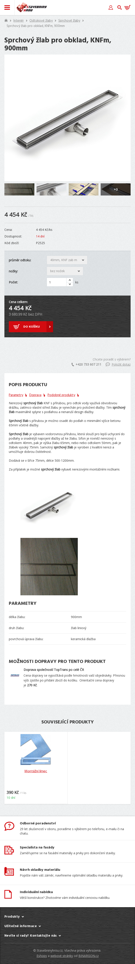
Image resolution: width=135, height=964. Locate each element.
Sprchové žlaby (69, 20)
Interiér (18, 20)
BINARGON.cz (88, 956)
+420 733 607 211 (86, 364)
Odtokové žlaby (41, 20)
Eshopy (42, 956)
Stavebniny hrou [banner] (32, 8)
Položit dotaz (118, 364)
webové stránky (61, 956)
